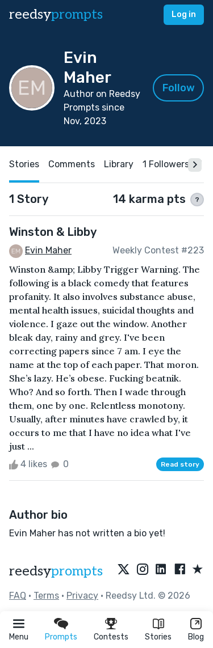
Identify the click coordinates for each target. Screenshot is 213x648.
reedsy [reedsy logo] (56, 14)
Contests (111, 637)
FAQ (17, 595)
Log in (184, 14)
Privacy (82, 595)
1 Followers (166, 164)
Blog (196, 637)
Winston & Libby (53, 232)
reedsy (56, 571)
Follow (178, 88)
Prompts (61, 637)
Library (118, 164)
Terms (46, 595)
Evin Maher (48, 250)
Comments (71, 164)
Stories (158, 637)
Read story (180, 464)
